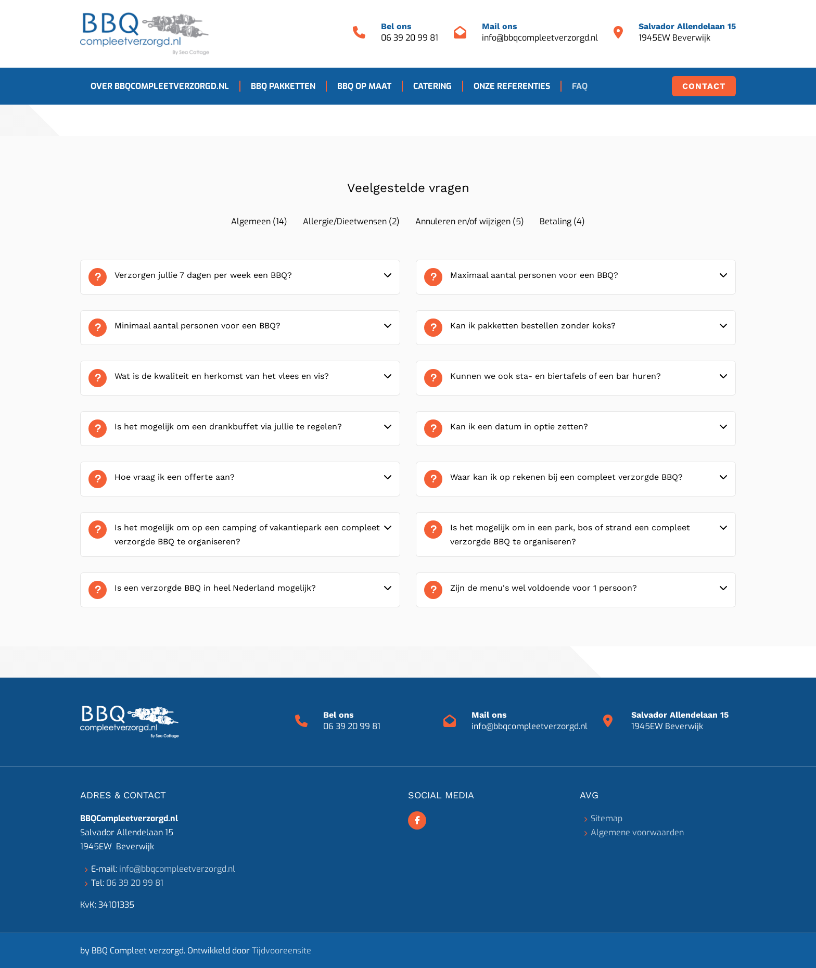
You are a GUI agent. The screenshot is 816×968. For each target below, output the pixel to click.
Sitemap (606, 818)
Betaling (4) (562, 221)
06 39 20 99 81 (409, 37)
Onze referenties (512, 86)
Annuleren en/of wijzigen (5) (469, 221)
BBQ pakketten (283, 86)
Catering (432, 86)
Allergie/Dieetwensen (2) (351, 221)
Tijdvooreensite (281, 950)
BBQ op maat (364, 86)
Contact (703, 86)
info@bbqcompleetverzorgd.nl (540, 37)
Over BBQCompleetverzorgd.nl (160, 86)
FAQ (580, 86)
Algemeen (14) (259, 221)
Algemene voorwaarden (637, 832)
